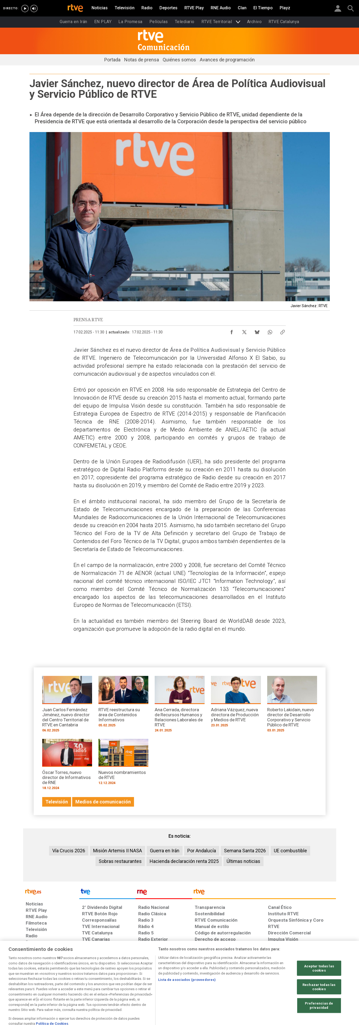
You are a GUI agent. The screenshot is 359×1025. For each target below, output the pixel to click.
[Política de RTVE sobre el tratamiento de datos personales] (74, 984)
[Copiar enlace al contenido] (282, 331)
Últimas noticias (243, 861)
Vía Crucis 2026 (68, 850)
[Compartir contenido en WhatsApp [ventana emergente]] (269, 331)
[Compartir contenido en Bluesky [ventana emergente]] (257, 331)
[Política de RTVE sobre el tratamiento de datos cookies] (122, 984)
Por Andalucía (201, 850)
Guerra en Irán (164, 850)
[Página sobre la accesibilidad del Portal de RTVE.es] (211, 984)
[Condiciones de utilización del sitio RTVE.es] (34, 984)
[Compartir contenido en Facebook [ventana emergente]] (231, 331)
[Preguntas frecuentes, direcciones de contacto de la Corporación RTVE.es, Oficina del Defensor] (271, 984)
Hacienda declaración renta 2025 (184, 861)
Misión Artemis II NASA (117, 850)
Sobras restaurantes (120, 861)
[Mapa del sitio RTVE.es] (243, 984)
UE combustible (290, 850)
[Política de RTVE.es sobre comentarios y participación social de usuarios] (312, 984)
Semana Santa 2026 (245, 850)
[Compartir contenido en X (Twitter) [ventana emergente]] (244, 331)
